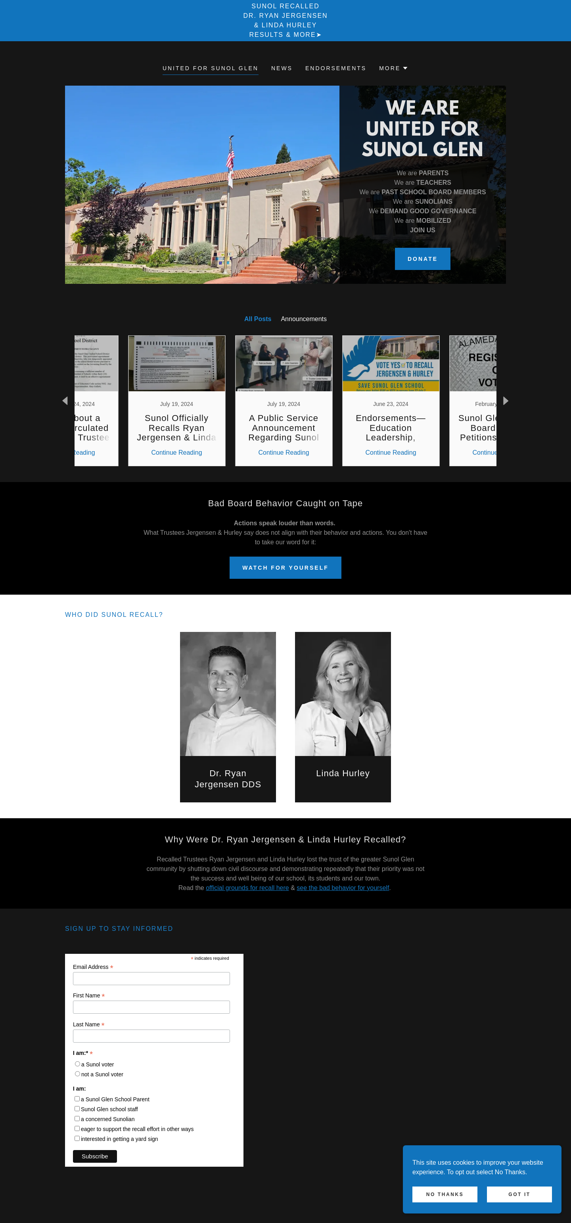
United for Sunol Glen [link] (211, 68)
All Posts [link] (257, 319)
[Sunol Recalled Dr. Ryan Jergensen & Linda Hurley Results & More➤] (285, 21)
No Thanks (445, 1194)
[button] (393, 68)
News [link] (282, 68)
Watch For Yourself (285, 568)
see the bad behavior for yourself (343, 887)
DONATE (423, 259)
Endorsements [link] (335, 68)
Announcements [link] (304, 319)
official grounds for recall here (247, 887)
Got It (519, 1194)
